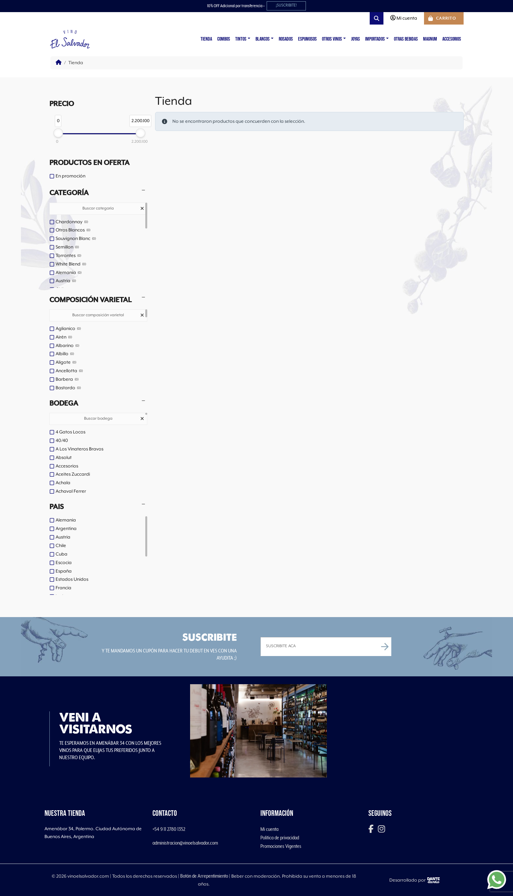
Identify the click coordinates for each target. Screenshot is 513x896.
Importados (375, 39)
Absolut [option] (64, 457)
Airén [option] (64, 337)
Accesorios (451, 39)
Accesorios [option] (67, 466)
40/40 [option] (62, 440)
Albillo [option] (65, 354)
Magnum (430, 39)
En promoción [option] (70, 176)
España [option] (64, 571)
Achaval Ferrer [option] (71, 491)
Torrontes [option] (68, 256)
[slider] (58, 132)
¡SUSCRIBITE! (286, 5)
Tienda (206, 39)
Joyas (355, 39)
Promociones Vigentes (280, 846)
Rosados (286, 39)
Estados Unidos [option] (72, 579)
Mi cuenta (269, 829)
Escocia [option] (64, 562)
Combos (223, 39)
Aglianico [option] (68, 329)
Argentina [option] (66, 528)
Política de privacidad (279, 838)
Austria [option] (66, 281)
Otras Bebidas (406, 39)
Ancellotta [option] (69, 371)
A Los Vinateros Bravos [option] (79, 449)
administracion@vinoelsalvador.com (185, 843)
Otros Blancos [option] (73, 230)
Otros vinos (332, 39)
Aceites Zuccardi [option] (73, 474)
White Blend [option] (71, 264)
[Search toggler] (376, 18)
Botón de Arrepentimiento (204, 876)
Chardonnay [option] (72, 222)
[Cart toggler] (444, 18)
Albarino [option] (67, 346)
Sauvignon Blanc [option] (76, 239)
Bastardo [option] (68, 388)
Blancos (263, 39)
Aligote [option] (66, 362)
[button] (98, 193)
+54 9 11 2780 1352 (168, 829)
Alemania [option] (68, 273)
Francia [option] (63, 588)
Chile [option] (61, 545)
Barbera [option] (67, 379)
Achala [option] (63, 482)
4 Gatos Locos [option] (70, 432)
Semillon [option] (67, 247)
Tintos (240, 39)
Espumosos (307, 39)
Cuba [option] (61, 554)
